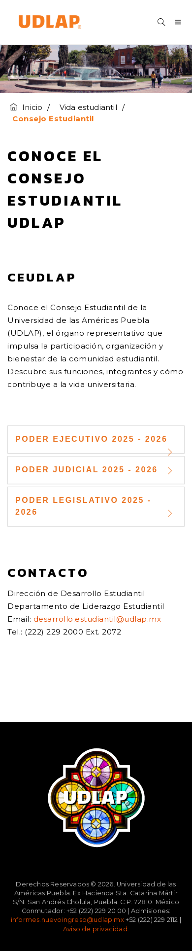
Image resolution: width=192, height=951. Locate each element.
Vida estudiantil (88, 107)
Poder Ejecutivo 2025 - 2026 (95, 444)
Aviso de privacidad (95, 929)
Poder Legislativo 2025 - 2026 (95, 508)
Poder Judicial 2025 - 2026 (95, 470)
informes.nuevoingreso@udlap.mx (67, 919)
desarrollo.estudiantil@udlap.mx (97, 619)
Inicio (26, 107)
